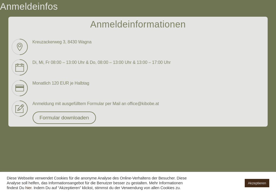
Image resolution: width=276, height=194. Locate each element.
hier (28, 188)
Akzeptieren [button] (257, 183)
